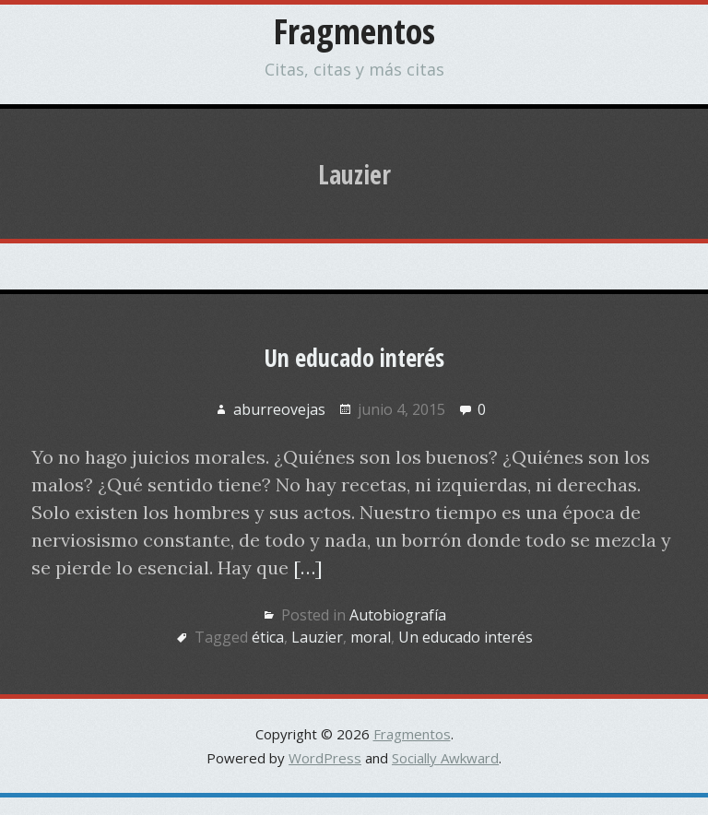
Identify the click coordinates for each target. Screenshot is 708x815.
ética (268, 637)
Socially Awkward (445, 758)
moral (370, 637)
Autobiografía (397, 615)
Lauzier (317, 637)
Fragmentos (354, 30)
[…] (308, 567)
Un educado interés (354, 357)
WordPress (325, 758)
